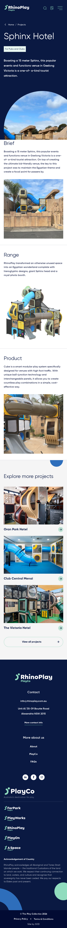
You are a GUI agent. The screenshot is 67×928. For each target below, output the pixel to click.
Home (9, 25)
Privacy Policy (21, 919)
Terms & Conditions (43, 919)
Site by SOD (33, 924)
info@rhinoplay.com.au (33, 701)
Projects (22, 25)
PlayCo (33, 754)
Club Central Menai (18, 578)
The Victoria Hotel (17, 628)
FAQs (33, 762)
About (33, 746)
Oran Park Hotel (15, 529)
